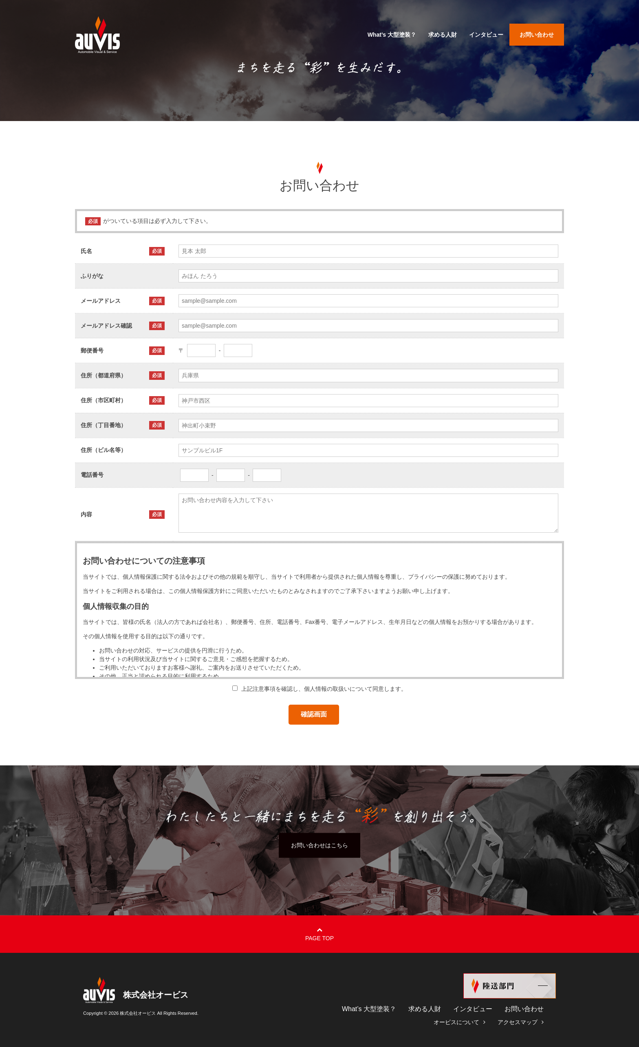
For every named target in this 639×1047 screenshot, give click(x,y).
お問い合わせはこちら (319, 845)
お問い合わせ (524, 1008)
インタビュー (472, 1008)
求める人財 (424, 1008)
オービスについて (456, 1022)
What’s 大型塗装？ (369, 1008)
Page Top (319, 938)
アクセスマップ (518, 1022)
